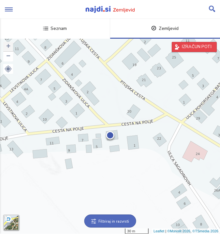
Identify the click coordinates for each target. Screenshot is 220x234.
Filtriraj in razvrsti (110, 221)
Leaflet (159, 231)
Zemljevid (165, 28)
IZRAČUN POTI (197, 47)
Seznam (55, 28)
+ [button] (8, 47)
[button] (8, 69)
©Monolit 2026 (178, 231)
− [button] (8, 56)
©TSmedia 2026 (205, 231)
